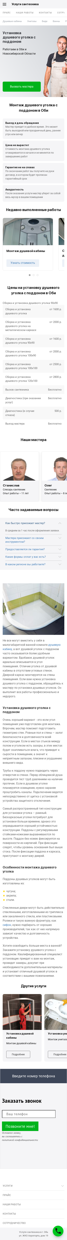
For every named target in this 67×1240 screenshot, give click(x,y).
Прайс (7, 12)
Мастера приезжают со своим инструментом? (24, 539)
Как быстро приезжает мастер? (25, 523)
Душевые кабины (12, 21)
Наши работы (25, 12)
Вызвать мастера (21, 86)
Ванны (56, 21)
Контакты (45, 12)
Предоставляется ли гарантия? (25, 549)
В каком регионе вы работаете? (25, 564)
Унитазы (31, 21)
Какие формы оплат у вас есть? (25, 556)
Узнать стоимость (23, 263)
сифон (7, 925)
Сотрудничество (14, 1223)
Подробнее (18, 1054)
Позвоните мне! (20, 1126)
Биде (44, 21)
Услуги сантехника (25, 4)
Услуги (8, 1185)
